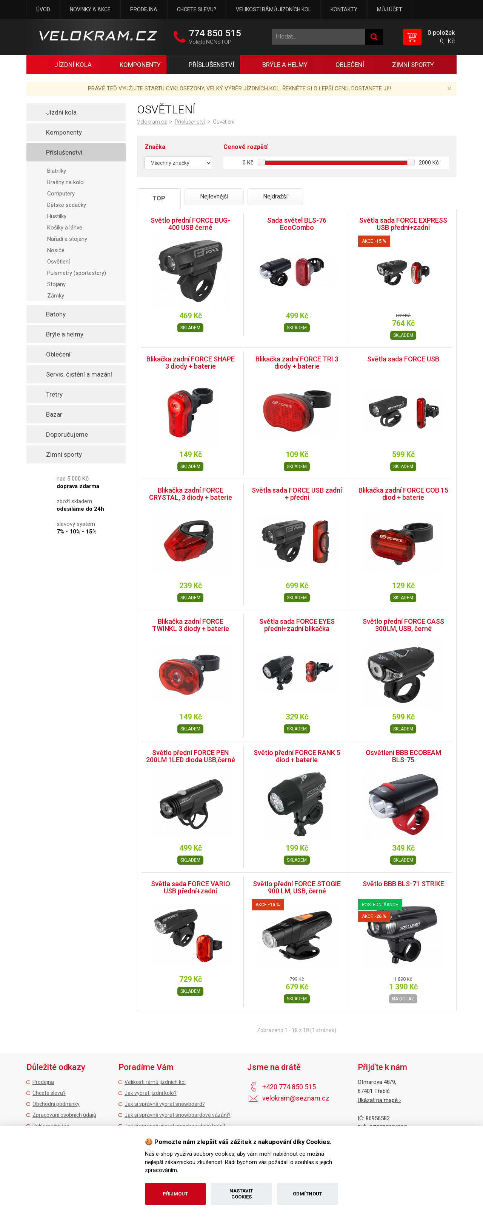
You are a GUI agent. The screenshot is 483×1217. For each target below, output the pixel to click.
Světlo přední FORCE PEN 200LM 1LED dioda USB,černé (190, 756)
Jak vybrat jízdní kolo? (151, 1093)
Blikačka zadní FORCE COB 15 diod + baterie (403, 494)
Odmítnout (307, 1194)
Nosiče (56, 250)
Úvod (43, 9)
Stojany (56, 284)
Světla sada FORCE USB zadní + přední (297, 494)
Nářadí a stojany (67, 239)
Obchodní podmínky (56, 1104)
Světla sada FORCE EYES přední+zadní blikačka (297, 625)
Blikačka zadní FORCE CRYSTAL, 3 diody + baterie (190, 494)
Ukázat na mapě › (379, 1100)
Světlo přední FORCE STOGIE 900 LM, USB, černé (297, 887)
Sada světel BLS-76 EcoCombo (296, 224)
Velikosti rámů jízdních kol (273, 9)
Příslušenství (190, 122)
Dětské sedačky (66, 205)
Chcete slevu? (196, 9)
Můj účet (389, 9)
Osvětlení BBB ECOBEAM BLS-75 (403, 756)
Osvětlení (58, 261)
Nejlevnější (214, 196)
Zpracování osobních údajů (64, 1115)
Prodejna (143, 9)
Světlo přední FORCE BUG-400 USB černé (190, 224)
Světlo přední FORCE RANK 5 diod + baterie (297, 756)
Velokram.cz (152, 122)
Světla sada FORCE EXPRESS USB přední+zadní (403, 224)
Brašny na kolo (65, 182)
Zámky (55, 295)
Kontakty (344, 9)
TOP (158, 198)
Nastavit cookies (241, 1194)
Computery (61, 193)
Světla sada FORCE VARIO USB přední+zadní (190, 887)
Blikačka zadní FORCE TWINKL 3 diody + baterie (190, 625)
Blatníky (56, 170)
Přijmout (175, 1194)
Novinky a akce (90, 9)
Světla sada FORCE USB (403, 359)
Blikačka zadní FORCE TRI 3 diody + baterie (296, 363)
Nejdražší (275, 196)
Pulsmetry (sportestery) (76, 273)
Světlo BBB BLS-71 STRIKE (403, 884)
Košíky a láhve (64, 227)
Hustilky (56, 216)
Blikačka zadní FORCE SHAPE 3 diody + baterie (190, 363)
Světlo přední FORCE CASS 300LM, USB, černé (403, 625)
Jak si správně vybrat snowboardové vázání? (178, 1115)
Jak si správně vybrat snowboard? (165, 1104)
